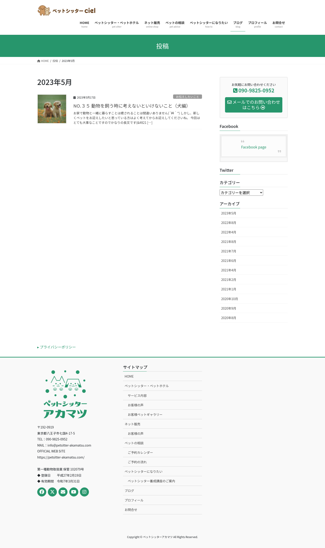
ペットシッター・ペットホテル (147, 385)
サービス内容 (137, 395)
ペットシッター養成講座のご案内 (151, 481)
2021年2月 (228, 279)
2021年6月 (228, 260)
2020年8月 (228, 317)
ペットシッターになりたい (143, 471)
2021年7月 (228, 251)
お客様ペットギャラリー (145, 414)
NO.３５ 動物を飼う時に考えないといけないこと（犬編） (131, 105)
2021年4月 (228, 270)
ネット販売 (132, 424)
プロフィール (134, 500)
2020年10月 (229, 298)
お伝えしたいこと (187, 96)
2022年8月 (228, 222)
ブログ (129, 490)
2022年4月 (228, 232)
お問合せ (131, 509)
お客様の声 (136, 405)
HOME (129, 376)
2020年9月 (228, 308)
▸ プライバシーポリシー (56, 347)
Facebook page (253, 147)
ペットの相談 (134, 443)
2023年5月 (228, 213)
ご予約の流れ (137, 462)
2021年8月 (228, 241)
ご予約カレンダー (140, 452)
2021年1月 (228, 289)
